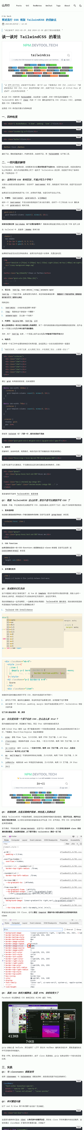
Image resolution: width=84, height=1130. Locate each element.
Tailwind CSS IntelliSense (19, 608)
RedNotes (37, 6)
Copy (78, 121)
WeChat (49, 6)
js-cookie (10, 745)
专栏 (27, 6)
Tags (58, 6)
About (67, 6)
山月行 (6, 5)
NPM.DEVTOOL (14, 85)
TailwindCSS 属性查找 (56, 599)
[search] (75, 5)
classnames (10, 738)
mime (7, 735)
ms (6, 752)
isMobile (9, 759)
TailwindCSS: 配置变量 (27, 492)
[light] (80, 5)
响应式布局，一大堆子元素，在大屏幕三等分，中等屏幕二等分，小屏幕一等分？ (36, 348)
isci (7, 763)
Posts (19, 6)
